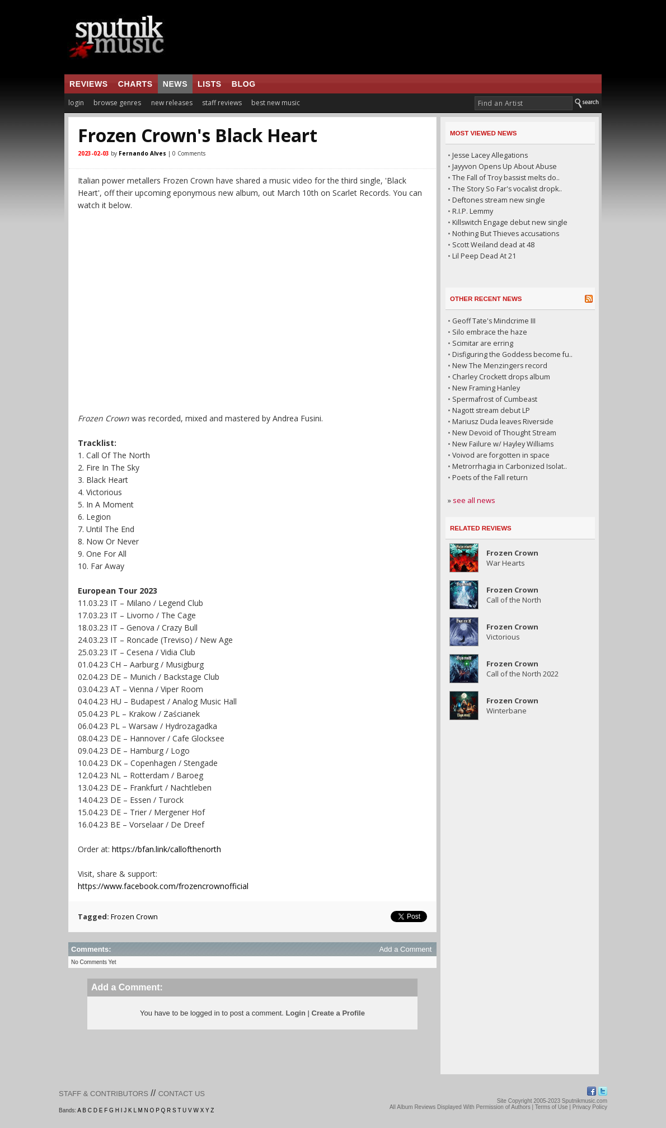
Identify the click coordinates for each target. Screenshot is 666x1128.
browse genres (117, 102)
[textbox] (524, 103)
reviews (88, 83)
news (175, 83)
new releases (172, 102)
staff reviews (222, 102)
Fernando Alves (142, 153)
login (76, 102)
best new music (275, 102)
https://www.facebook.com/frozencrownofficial (163, 886)
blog (244, 83)
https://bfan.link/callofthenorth (166, 849)
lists (210, 83)
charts (135, 83)
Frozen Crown (134, 916)
